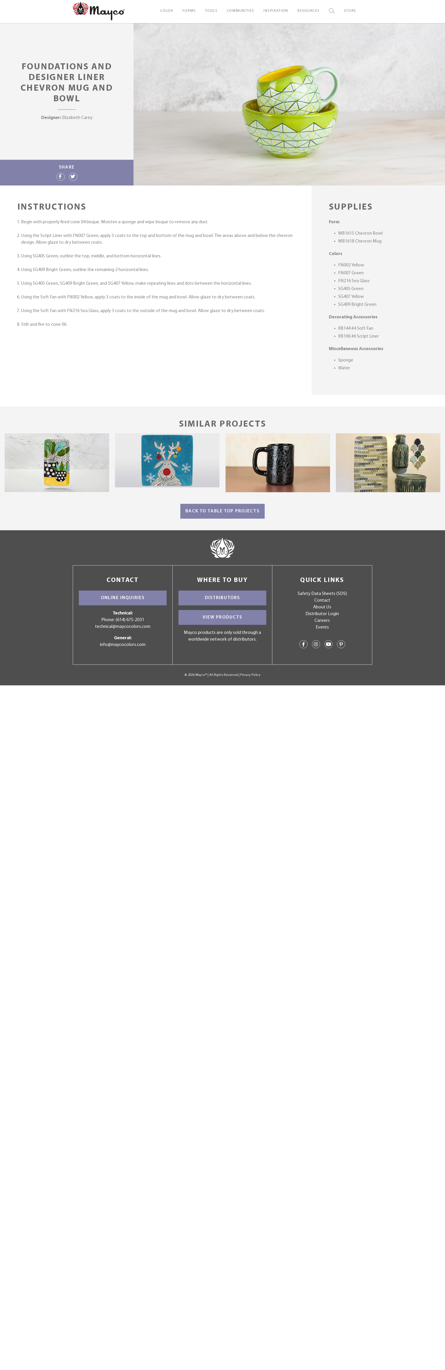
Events (322, 627)
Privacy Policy (250, 675)
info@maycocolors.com (123, 644)
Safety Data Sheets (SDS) (322, 593)
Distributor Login (322, 614)
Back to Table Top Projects (222, 511)
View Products (222, 617)
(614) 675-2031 (130, 620)
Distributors (222, 598)
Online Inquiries (123, 598)
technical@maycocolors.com (122, 626)
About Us (322, 607)
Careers (322, 620)
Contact (322, 600)
